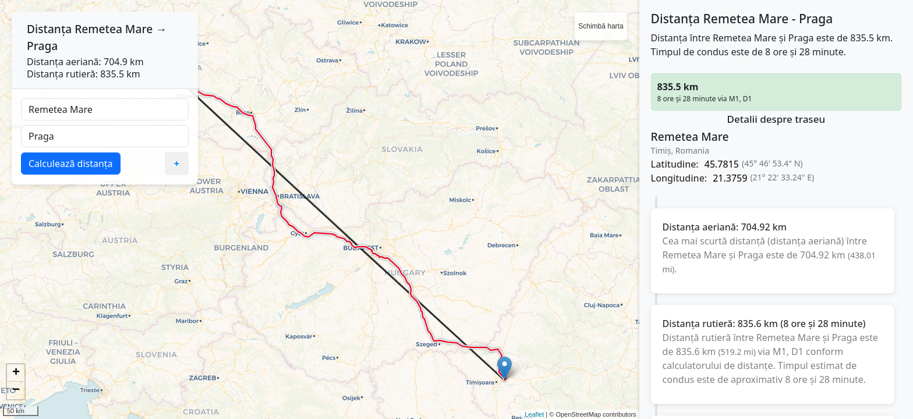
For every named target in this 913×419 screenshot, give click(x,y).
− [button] (16, 390)
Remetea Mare (114, 29)
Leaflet (534, 414)
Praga (42, 46)
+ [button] (16, 373)
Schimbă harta (600, 26)
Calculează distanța (71, 163)
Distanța (49, 29)
